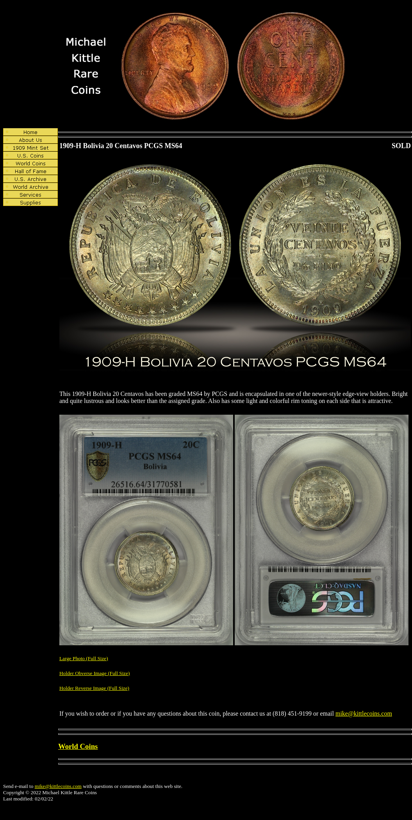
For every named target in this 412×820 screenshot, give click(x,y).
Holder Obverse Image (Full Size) (94, 673)
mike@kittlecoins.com (363, 713)
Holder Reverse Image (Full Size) (94, 688)
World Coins (78, 746)
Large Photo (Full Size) (83, 658)
